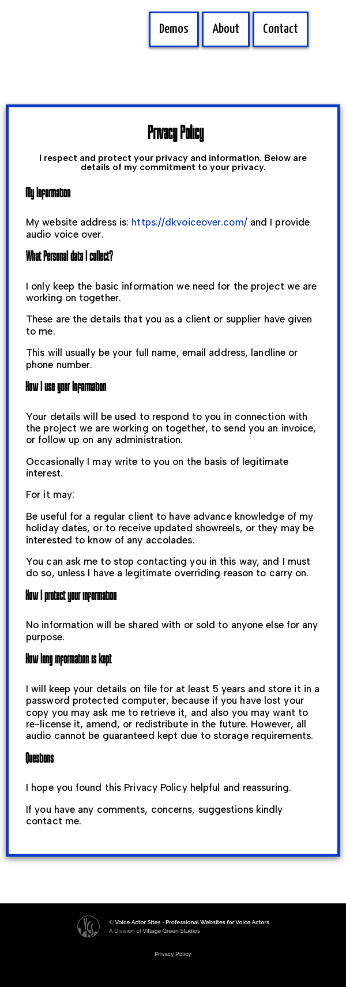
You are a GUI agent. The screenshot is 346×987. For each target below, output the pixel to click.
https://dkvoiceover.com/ (189, 222)
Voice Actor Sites (137, 922)
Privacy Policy (173, 954)
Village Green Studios (171, 931)
